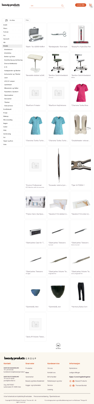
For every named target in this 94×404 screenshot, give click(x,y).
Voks (5, 144)
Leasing (50, 389)
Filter (27, 20)
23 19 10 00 (9, 370)
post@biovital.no (9, 381)
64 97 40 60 (10, 378)
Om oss (50, 368)
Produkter (29, 368)
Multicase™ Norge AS (80, 400)
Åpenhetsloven (55, 396)
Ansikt (5, 25)
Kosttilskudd (7, 109)
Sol (4, 137)
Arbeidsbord (8, 49)
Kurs (27, 372)
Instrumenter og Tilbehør (12, 74)
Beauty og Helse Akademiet (35, 381)
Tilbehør (7, 102)
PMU (4, 130)
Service (50, 385)
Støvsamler (8, 99)
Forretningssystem (50, 400)
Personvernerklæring (41, 396)
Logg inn (80, 5)
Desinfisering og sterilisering (12, 60)
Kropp (5, 113)
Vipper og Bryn (8, 141)
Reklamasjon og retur (54, 381)
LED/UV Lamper (9, 81)
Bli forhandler (51, 377)
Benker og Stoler (9, 57)
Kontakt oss (51, 372)
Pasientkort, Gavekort (11, 92)
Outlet (5, 127)
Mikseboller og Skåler (11, 88)
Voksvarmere (8, 106)
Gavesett (6, 39)
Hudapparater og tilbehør (12, 71)
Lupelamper (8, 85)
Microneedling (7, 120)
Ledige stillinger (74, 372)
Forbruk (5, 32)
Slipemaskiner (8, 95)
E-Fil (5, 67)
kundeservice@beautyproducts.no (16, 372)
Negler (5, 123)
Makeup (5, 116)
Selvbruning (7, 134)
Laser (6, 78)
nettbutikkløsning (63, 400)
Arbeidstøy (7, 53)
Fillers (5, 28)
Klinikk (5, 46)
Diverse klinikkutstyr (10, 63)
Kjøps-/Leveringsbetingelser (80, 377)
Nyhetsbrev (73, 368)
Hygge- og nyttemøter (33, 385)
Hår (4, 42)
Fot (4, 35)
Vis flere (58, 348)
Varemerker (30, 377)
